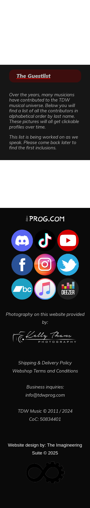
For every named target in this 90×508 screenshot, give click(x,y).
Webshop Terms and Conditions (45, 371)
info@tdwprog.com (45, 395)
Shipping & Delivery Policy (45, 363)
